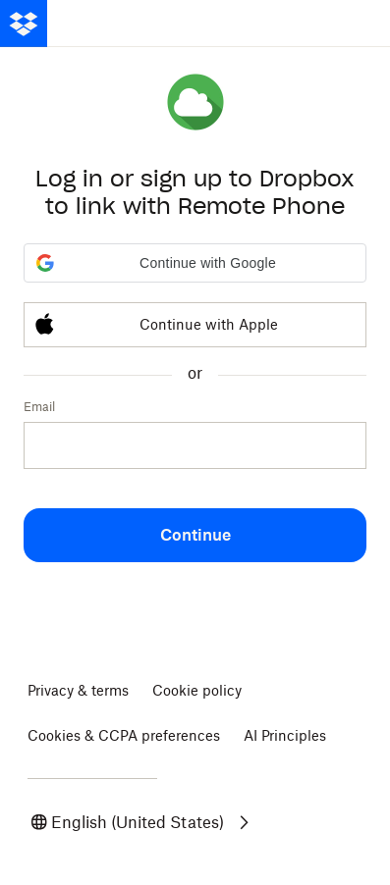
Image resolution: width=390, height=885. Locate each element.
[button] (195, 263)
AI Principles (285, 735)
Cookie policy (197, 690)
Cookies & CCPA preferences (124, 735)
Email (39, 406)
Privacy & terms (78, 690)
